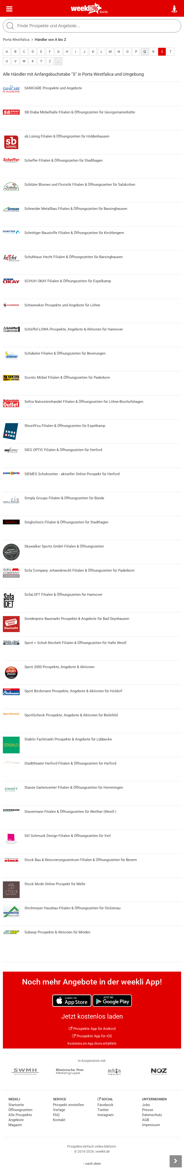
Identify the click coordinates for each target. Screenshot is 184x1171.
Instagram (106, 1115)
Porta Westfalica (16, 39)
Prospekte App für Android (92, 1029)
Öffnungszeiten (20, 1110)
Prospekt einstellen (68, 1105)
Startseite (16, 1105)
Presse (147, 1110)
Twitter (103, 1110)
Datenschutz (152, 1115)
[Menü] (9, 9)
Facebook (105, 1105)
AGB (145, 1120)
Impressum (151, 1125)
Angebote (16, 1120)
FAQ (56, 1115)
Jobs (146, 1105)
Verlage (59, 1110)
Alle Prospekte (20, 1115)
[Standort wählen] (174, 9)
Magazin (15, 1125)
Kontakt (59, 1120)
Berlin (104, 12)
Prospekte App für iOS (92, 1036)
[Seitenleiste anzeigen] (176, 1161)
